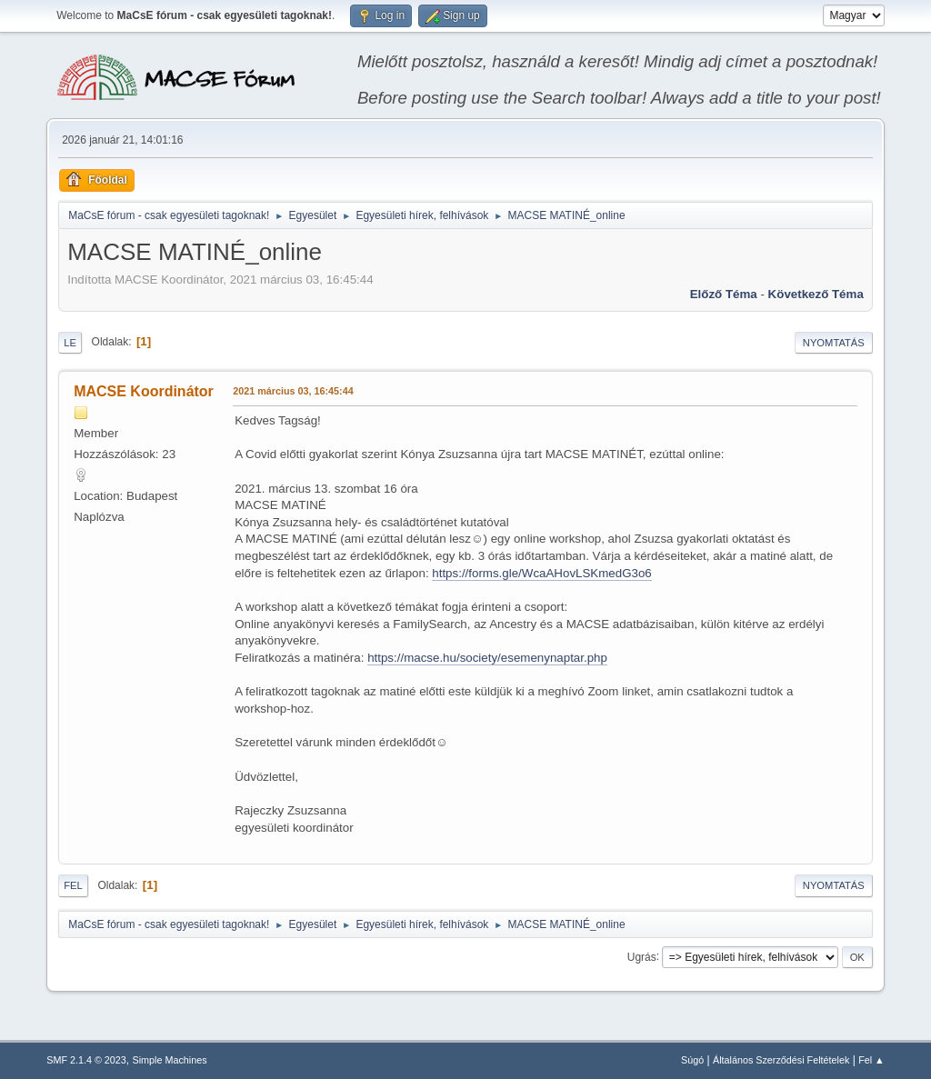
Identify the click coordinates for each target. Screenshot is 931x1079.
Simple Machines (170, 1059)
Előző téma (723, 294)
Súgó (692, 1059)
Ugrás (641, 956)
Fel (73, 885)
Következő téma (816, 294)
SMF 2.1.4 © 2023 (86, 1059)
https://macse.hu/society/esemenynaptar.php (487, 657)
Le (70, 342)
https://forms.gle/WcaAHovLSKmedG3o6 (542, 573)
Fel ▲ (871, 1059)
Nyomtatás (834, 342)
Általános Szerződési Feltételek (781, 1059)
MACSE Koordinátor (144, 391)
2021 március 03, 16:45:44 (293, 390)
